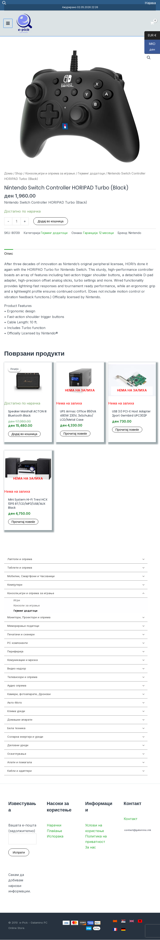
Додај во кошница (51, 221)
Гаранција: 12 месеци (98, 233)
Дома (8, 173)
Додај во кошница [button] (24, 434)
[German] (123, 930)
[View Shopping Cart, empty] (152, 23)
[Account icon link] (150, 3)
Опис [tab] (8, 253)
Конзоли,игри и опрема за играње (50, 173)
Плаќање (54, 831)
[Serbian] (123, 921)
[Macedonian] (115, 921)
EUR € (150, 35)
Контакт (131, 819)
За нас (90, 847)
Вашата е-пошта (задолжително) (22, 834)
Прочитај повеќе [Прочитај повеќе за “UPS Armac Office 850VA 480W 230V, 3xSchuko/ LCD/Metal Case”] (75, 434)
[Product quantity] (16, 221)
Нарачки (54, 825)
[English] (132, 921)
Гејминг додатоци (91, 173)
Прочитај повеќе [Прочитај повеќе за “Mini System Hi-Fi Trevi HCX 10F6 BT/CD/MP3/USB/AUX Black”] (23, 522)
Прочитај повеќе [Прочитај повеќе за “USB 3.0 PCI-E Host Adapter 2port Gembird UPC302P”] (127, 429)
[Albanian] (140, 921)
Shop (18, 173)
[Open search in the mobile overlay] (4, 3)
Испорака (55, 836)
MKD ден (149, 48)
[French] (115, 930)
